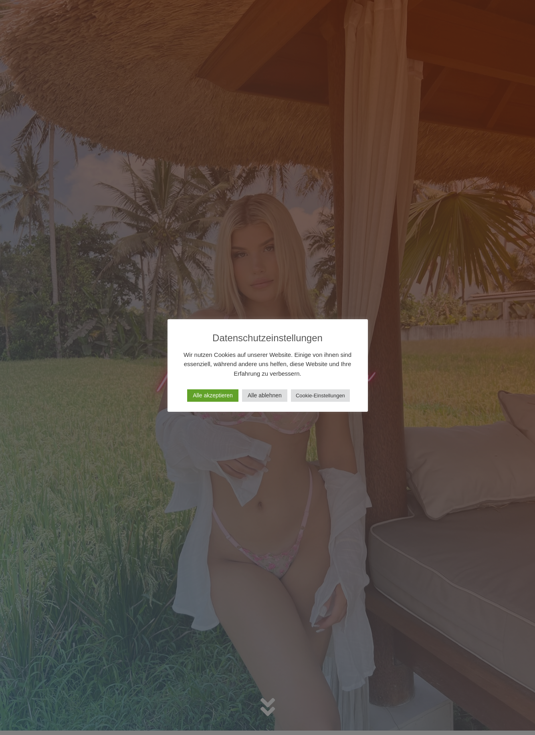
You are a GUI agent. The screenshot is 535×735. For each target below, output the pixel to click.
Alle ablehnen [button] (265, 395)
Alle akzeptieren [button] (213, 395)
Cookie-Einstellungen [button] (320, 396)
